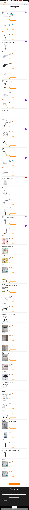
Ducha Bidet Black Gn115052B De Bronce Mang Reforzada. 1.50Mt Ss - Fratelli (10, 450)
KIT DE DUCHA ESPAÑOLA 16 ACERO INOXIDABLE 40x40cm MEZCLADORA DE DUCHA (11, 392)
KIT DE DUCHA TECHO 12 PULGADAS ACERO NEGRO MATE (8, 411)
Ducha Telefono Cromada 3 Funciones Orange (7, 71)
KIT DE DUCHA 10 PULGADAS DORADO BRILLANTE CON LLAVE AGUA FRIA (10, 275)
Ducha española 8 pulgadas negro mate (6, 324)
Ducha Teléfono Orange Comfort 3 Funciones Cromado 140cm (8, 217)
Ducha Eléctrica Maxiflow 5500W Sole (6, 52)
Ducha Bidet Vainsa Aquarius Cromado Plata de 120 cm (8, 42)
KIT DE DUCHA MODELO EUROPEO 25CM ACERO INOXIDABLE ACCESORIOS (10, 285)
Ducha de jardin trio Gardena (5, 110)
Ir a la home (15, 484)
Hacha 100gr (3, 149)
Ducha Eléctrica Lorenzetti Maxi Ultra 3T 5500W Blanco (8, 178)
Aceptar (14, 508)
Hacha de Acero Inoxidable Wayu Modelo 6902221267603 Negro (9, 207)
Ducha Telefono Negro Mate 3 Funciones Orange (7, 81)
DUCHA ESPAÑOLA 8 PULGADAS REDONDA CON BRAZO (8, 343)
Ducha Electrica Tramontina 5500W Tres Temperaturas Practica (9, 460)
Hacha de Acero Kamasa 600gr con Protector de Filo (7, 139)
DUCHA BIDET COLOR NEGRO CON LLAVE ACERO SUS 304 (8, 314)
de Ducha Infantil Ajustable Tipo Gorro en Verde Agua (7, 246)
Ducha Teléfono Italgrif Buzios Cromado (6, 120)
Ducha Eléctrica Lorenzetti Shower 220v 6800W (7, 13)
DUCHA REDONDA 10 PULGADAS (5, 353)
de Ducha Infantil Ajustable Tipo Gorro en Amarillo (7, 256)
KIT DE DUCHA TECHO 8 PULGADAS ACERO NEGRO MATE (8, 382)
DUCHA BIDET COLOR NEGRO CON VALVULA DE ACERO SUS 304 (9, 421)
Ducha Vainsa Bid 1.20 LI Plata (5, 188)
